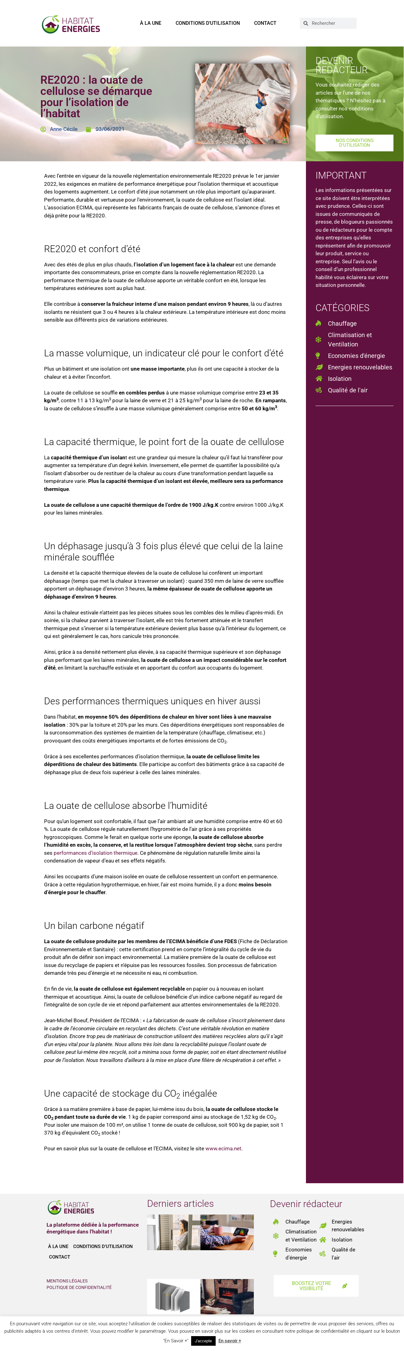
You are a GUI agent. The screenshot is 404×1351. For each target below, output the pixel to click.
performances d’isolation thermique (95, 853)
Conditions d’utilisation (208, 23)
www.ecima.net (223, 1148)
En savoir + (229, 1341)
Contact (265, 23)
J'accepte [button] (203, 1341)
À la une (150, 23)
